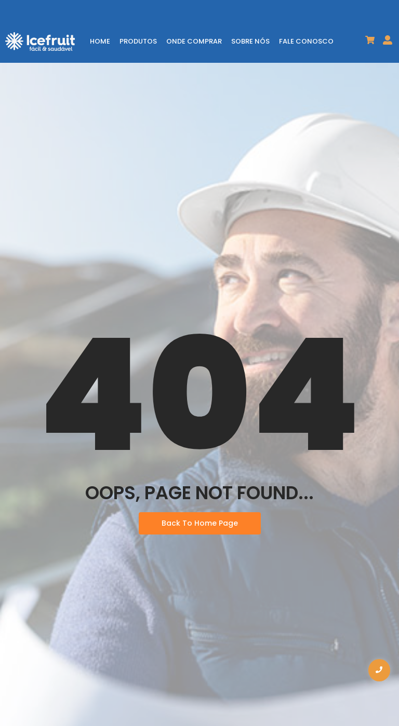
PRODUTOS (138, 41)
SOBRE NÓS (250, 41)
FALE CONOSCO (306, 41)
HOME (100, 41)
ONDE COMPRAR (194, 41)
